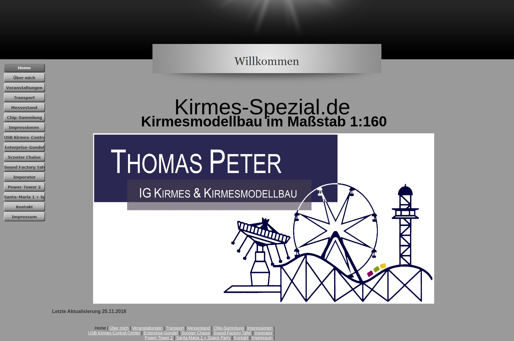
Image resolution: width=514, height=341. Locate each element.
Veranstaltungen (147, 328)
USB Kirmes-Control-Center (114, 332)
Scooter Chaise (195, 332)
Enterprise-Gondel (161, 332)
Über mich (119, 328)
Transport (175, 328)
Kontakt (241, 337)
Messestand (198, 328)
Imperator (264, 332)
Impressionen (259, 328)
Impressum (262, 337)
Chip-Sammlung (229, 328)
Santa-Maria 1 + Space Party (203, 337)
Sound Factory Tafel (232, 332)
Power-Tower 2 (159, 337)
